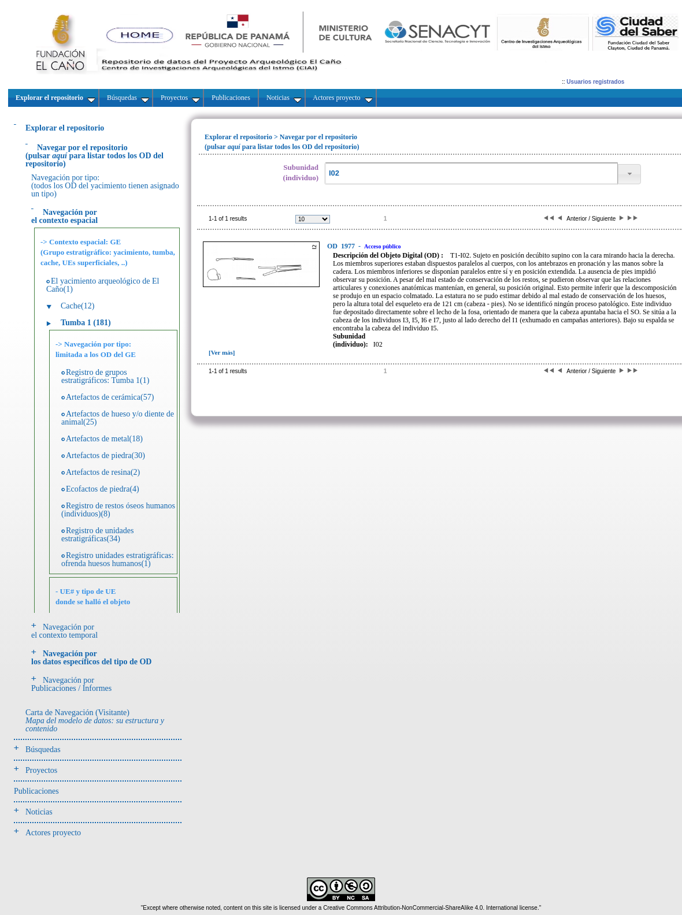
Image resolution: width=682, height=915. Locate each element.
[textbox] (471, 173)
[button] (629, 174)
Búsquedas (43, 749)
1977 (342, 246)
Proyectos (41, 770)
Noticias (39, 812)
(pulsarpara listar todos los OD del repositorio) (94, 155)
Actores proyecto (53, 832)
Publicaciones (36, 791)
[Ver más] (222, 352)
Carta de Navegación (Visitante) (94, 720)
